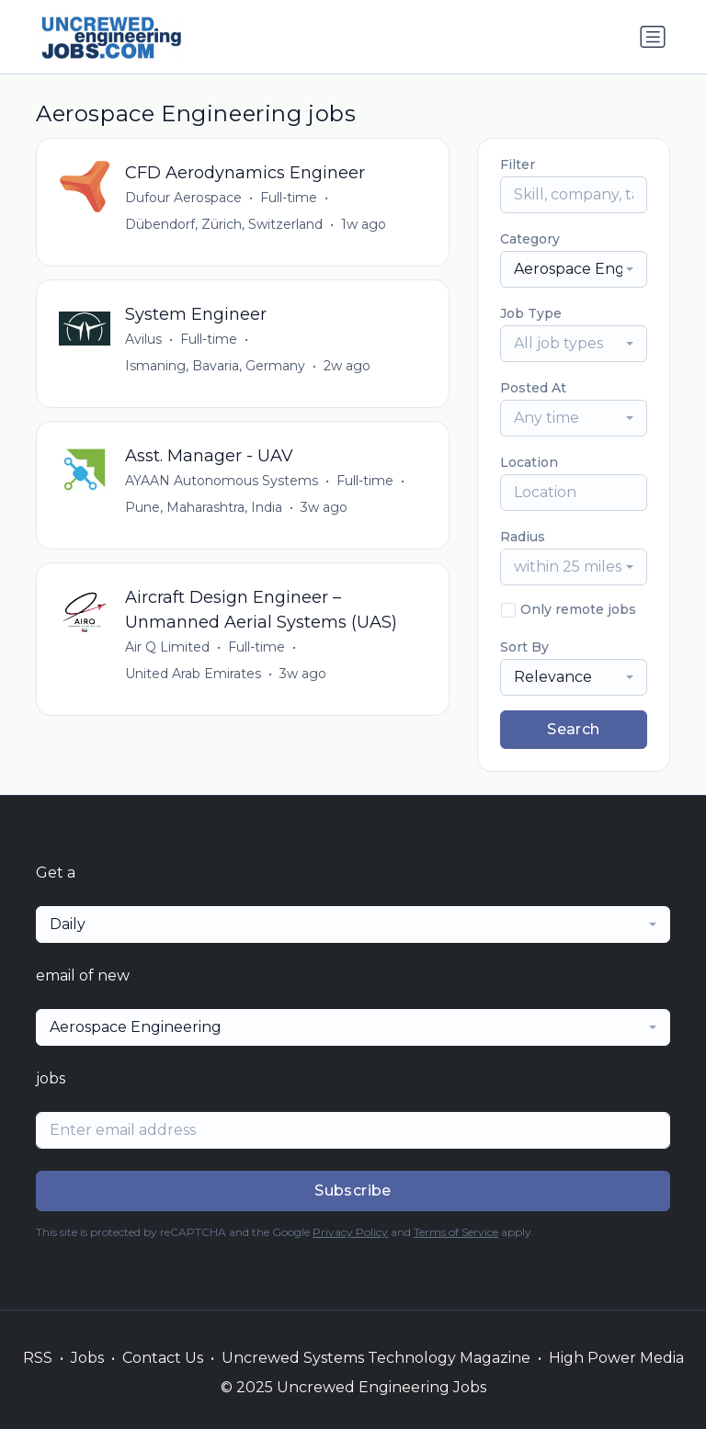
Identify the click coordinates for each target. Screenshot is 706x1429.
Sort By (524, 647)
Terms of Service (456, 1232)
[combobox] (573, 269)
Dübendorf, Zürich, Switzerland (224, 224)
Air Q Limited (167, 647)
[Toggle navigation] (652, 36)
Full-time (288, 197)
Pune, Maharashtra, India (203, 507)
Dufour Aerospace (183, 197)
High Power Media (616, 1358)
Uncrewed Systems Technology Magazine (376, 1358)
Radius (522, 536)
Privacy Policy (350, 1232)
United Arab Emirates (193, 673)
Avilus (143, 339)
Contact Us (162, 1358)
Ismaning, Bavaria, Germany (215, 365)
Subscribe (353, 1190)
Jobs (87, 1358)
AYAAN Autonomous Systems (221, 480)
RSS (37, 1358)
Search (573, 729)
